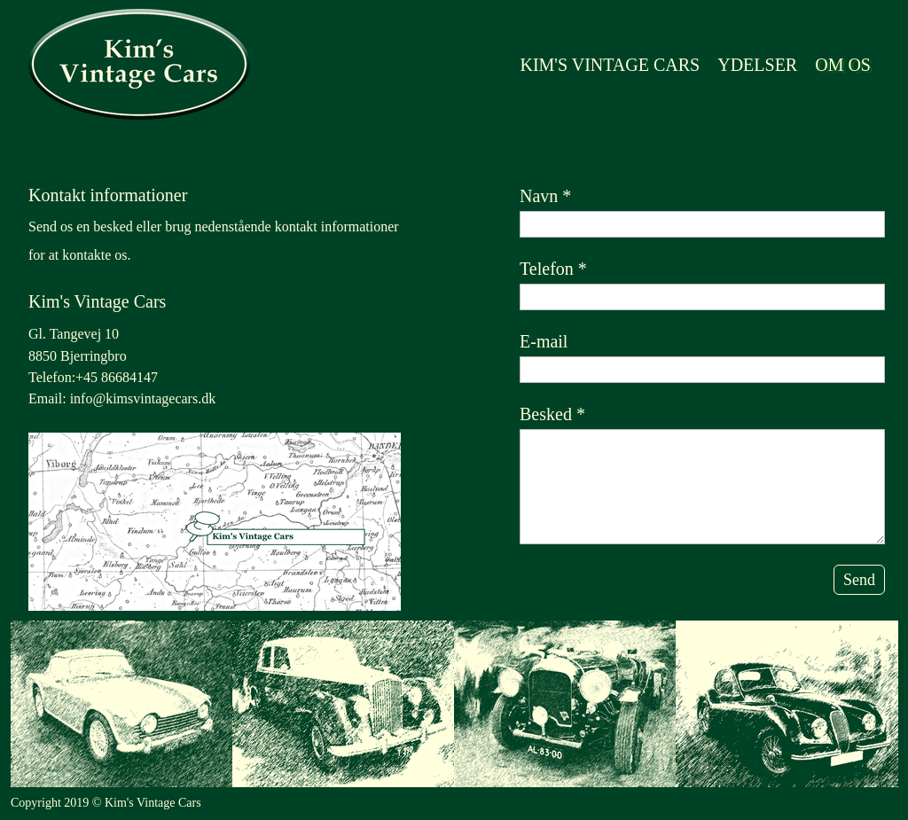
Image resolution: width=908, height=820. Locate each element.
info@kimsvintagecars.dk (142, 398)
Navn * (545, 196)
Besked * (552, 414)
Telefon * (553, 268)
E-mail (544, 341)
